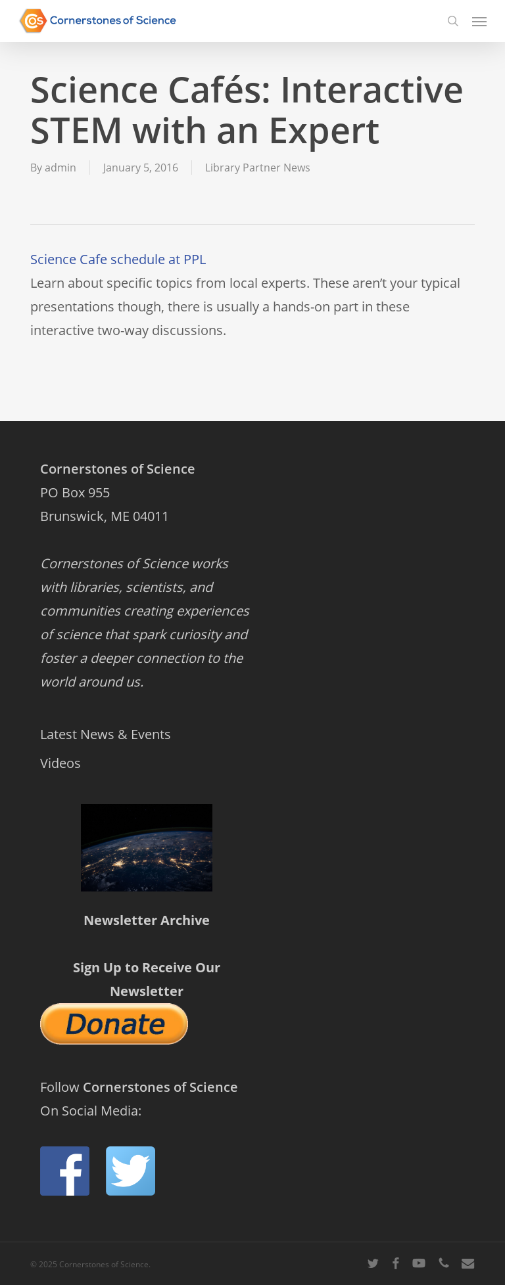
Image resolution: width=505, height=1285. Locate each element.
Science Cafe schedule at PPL (118, 259)
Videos (60, 763)
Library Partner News (257, 167)
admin (60, 167)
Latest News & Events (105, 734)
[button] (479, 21)
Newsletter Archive (147, 920)
